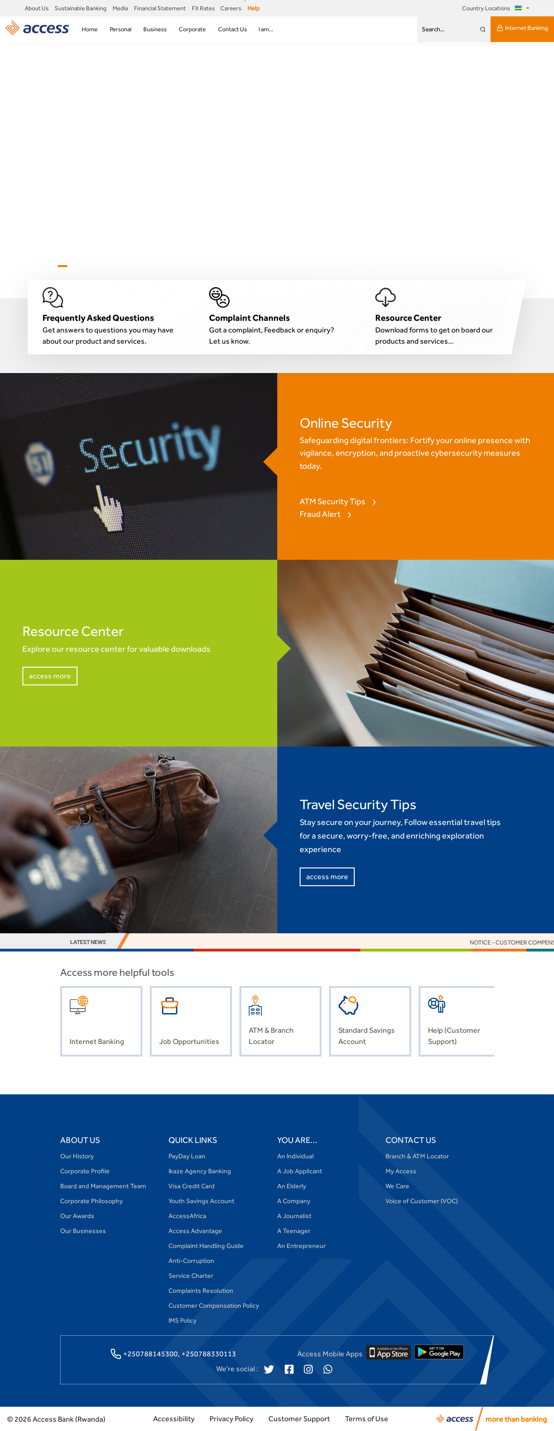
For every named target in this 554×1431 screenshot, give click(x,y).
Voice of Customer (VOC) (422, 1201)
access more (50, 675)
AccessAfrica (187, 1216)
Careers (230, 8)
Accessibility (174, 1418)
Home (90, 29)
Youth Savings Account (201, 1201)
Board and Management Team (103, 1186)
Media (120, 8)
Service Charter (190, 1275)
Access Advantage (195, 1230)
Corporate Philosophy (91, 1201)
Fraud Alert (320, 514)
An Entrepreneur (301, 1245)
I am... (266, 29)
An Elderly (291, 1186)
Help (253, 8)
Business (155, 29)
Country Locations (493, 8)
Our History (77, 1156)
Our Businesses (83, 1230)
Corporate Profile (85, 1171)
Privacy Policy (231, 1418)
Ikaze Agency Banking (199, 1171)
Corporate (192, 29)
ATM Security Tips (332, 501)
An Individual (295, 1156)
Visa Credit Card (191, 1186)
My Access (401, 1171)
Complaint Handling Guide (206, 1245)
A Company (293, 1201)
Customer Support (299, 1418)
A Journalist (294, 1216)
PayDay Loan (186, 1156)
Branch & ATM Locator (417, 1156)
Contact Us (232, 29)
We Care (397, 1186)
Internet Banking (522, 28)
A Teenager (293, 1230)
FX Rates (203, 8)
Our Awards (77, 1216)
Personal (121, 29)
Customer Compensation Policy (213, 1305)
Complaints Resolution (200, 1290)
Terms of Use (366, 1418)
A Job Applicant (299, 1171)
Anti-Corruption (191, 1260)
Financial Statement (160, 8)
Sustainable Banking (80, 8)
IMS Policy (182, 1320)
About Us (37, 8)
